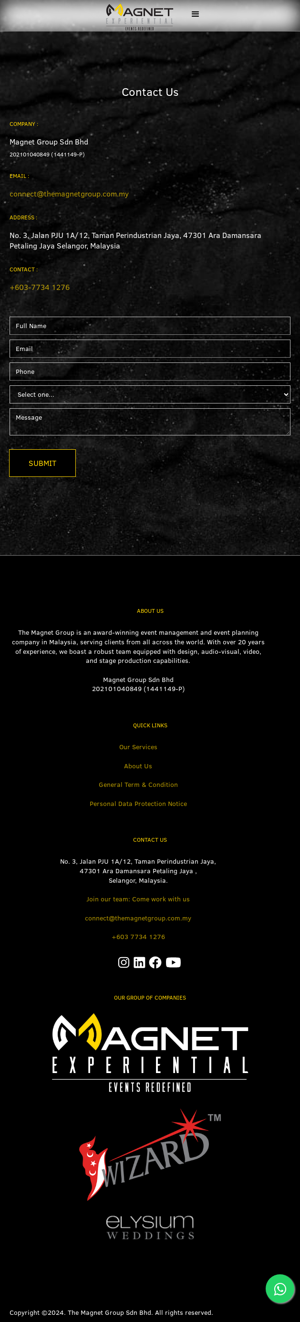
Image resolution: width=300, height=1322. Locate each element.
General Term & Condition (138, 784)
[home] (135, 15)
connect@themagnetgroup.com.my (138, 918)
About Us (138, 766)
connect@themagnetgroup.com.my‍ (69, 193)
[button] (195, 14)
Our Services (138, 747)
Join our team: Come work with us (138, 899)
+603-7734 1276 (40, 287)
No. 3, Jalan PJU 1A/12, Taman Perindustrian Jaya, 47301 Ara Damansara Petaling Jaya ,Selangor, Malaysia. (138, 871)
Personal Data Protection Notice (138, 803)
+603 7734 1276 (138, 936)
